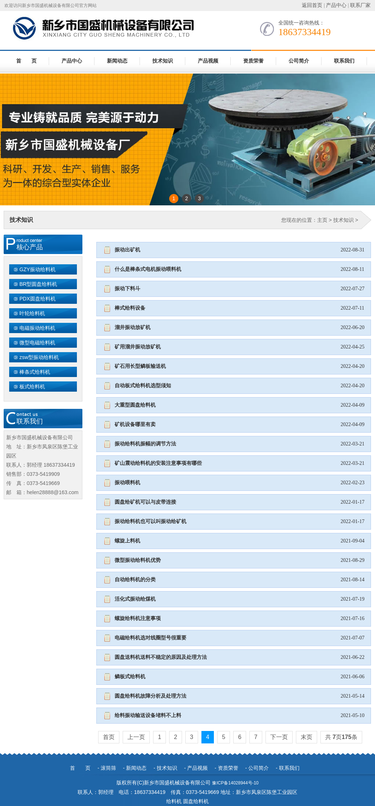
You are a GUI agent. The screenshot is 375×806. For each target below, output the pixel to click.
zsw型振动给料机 (39, 357)
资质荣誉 (253, 61)
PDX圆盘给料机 (37, 299)
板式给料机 (32, 386)
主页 (322, 220)
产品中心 (336, 5)
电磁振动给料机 (37, 328)
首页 (109, 737)
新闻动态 (117, 61)
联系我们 (344, 61)
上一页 (136, 737)
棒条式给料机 (34, 372)
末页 (306, 737)
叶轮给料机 (32, 313)
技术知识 (162, 61)
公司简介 (299, 61)
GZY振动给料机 (37, 269)
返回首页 (312, 5)
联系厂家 (360, 5)
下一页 (279, 737)
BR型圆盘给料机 (38, 284)
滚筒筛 (108, 768)
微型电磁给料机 (37, 343)
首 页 (26, 61)
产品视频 (208, 61)
